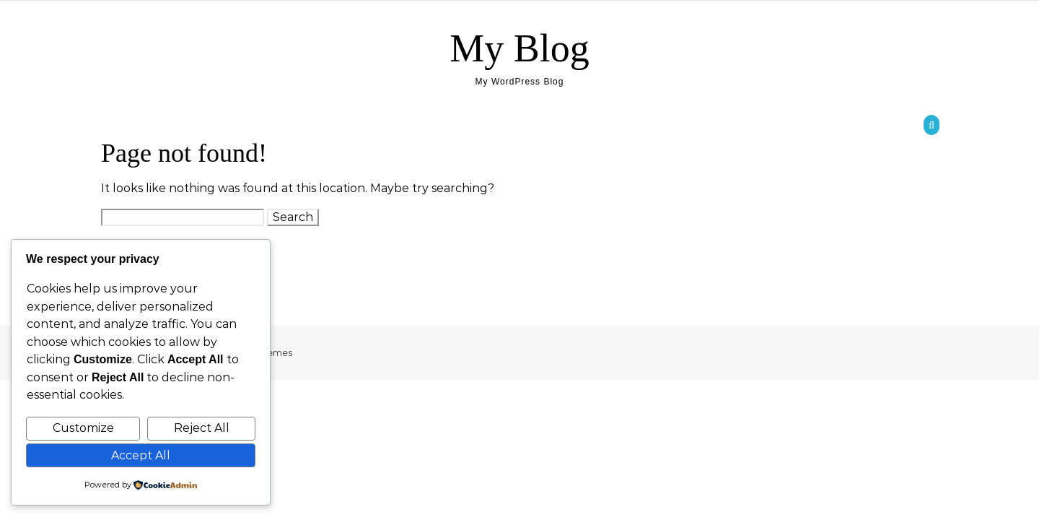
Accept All (140, 455)
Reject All (201, 428)
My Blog (519, 48)
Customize (83, 428)
